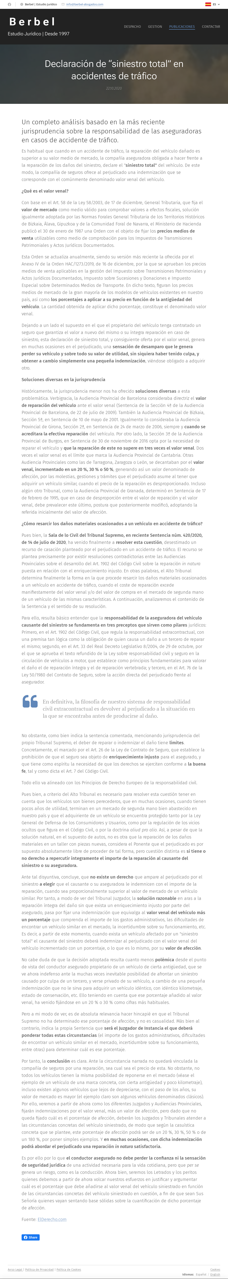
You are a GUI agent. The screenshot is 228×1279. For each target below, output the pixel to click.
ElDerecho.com (52, 1219)
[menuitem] (134, 26)
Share (30, 1237)
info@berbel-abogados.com (84, 4)
